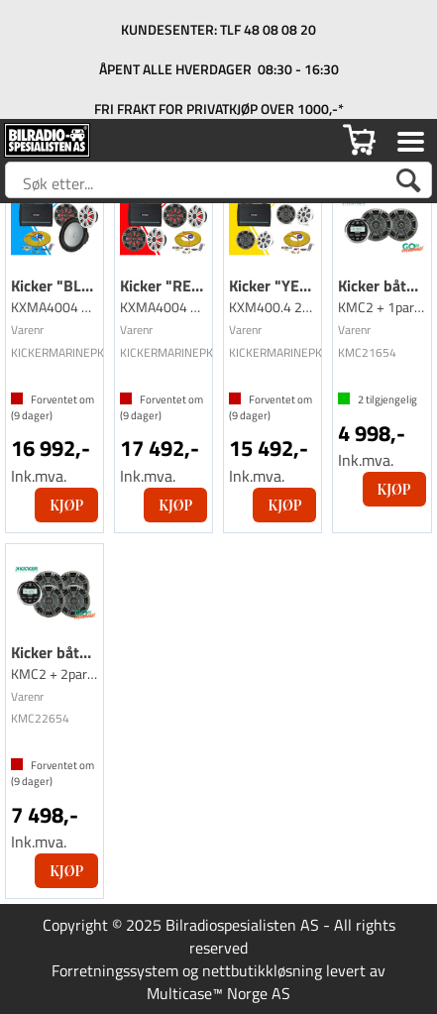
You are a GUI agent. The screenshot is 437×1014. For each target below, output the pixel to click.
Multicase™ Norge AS (218, 993)
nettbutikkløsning (262, 970)
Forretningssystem (115, 970)
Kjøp (66, 505)
